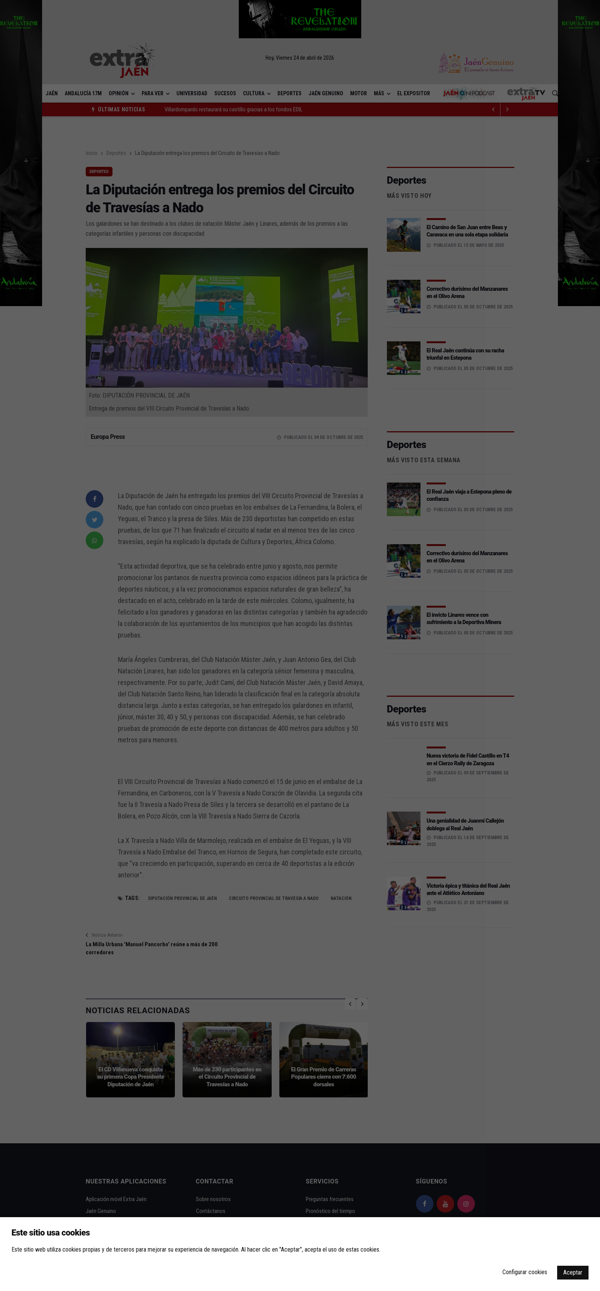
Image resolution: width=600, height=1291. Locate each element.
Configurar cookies (524, 1272)
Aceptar (572, 1272)
